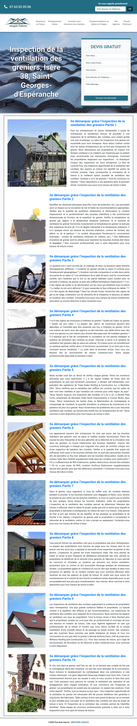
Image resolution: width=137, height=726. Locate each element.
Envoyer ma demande (106, 98)
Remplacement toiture (54, 22)
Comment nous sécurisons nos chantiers (74, 22)
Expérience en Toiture (40, 22)
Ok (130, 9)
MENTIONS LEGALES (80, 722)
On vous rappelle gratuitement (112, 3)
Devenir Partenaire (127, 22)
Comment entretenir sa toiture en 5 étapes (99, 22)
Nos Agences (116, 22)
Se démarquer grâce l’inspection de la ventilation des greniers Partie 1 (98, 123)
